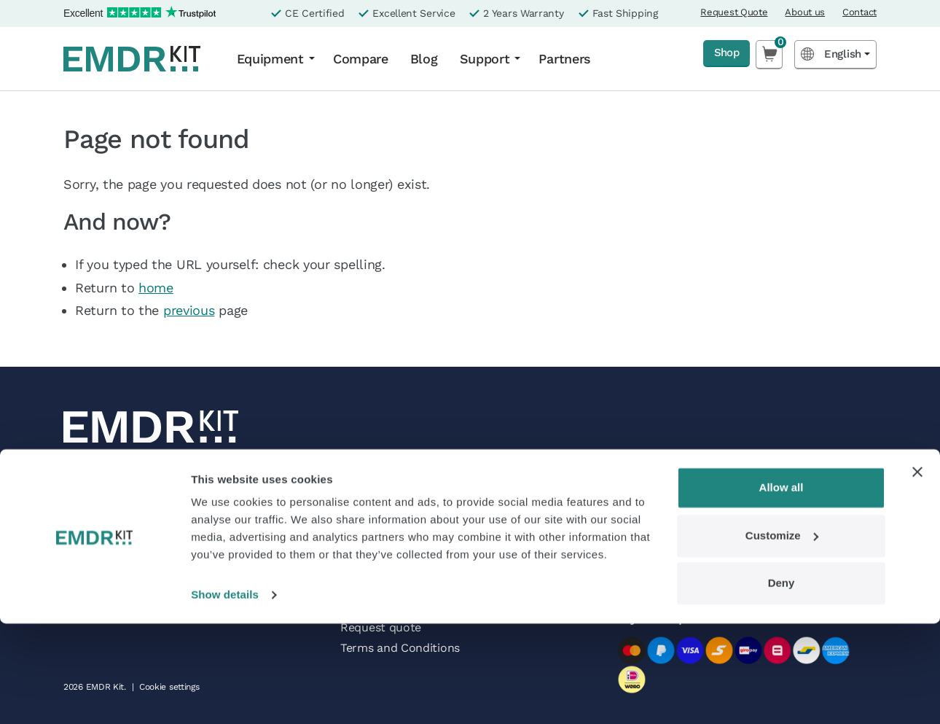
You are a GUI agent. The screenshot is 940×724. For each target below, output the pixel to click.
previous (189, 310)
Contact (859, 12)
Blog (424, 58)
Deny (781, 683)
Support (485, 58)
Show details (225, 695)
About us (805, 12)
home (155, 287)
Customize (781, 635)
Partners (564, 58)
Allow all (781, 588)
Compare (360, 58)
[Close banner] (917, 572)
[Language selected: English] (835, 54)
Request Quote (733, 12)
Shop (720, 53)
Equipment (270, 58)
